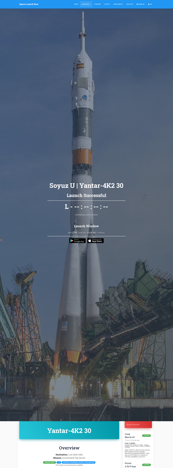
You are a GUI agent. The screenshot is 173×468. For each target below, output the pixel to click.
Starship (97, 4)
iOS (150, 4)
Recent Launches (133, 425)
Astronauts (118, 4)
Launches (85, 4)
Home (76, 4)
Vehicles (129, 4)
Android (141, 4)
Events (107, 4)
